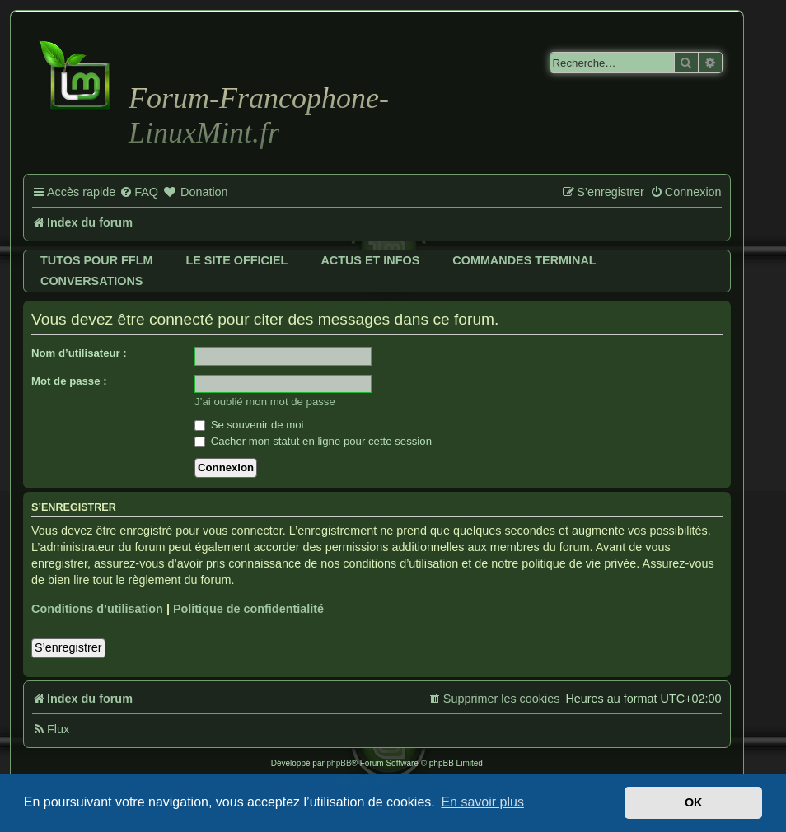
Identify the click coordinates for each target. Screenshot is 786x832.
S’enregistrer (68, 647)
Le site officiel (236, 260)
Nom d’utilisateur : (79, 353)
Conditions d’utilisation (97, 608)
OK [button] (694, 802)
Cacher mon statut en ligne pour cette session (313, 441)
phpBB (339, 763)
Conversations (91, 280)
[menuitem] (138, 193)
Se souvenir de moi (249, 424)
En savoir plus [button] (482, 802)
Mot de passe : (69, 381)
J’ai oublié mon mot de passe (264, 401)
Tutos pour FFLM (96, 260)
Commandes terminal (524, 260)
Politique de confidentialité (248, 608)
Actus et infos (369, 260)
